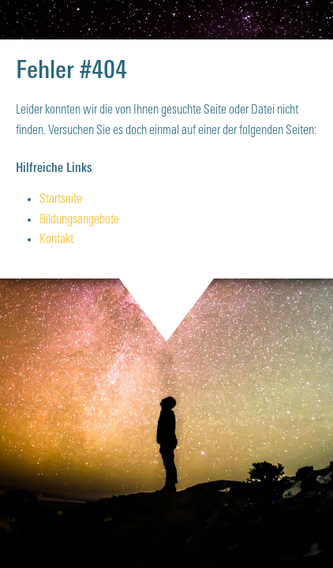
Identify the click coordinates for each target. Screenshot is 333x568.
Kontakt (56, 240)
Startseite (60, 199)
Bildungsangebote (79, 220)
